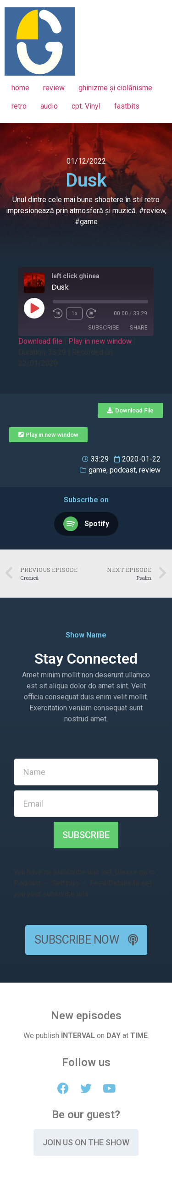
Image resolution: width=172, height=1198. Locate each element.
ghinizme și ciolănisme (115, 87)
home (20, 87)
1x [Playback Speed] (75, 313)
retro (19, 106)
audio (49, 106)
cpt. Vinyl (86, 106)
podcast (123, 470)
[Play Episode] (34, 308)
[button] (130, 410)
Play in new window (100, 341)
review (54, 87)
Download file (40, 341)
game (97, 470)
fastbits (126, 106)
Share (138, 327)
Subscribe (103, 327)
